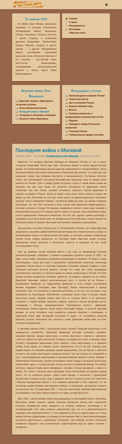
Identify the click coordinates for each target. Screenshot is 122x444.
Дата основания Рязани (81, 103)
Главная (73, 18)
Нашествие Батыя (78, 99)
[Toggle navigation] (106, 5)
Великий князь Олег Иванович (63, 156)
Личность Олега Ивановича (33, 119)
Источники (74, 29)
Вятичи (73, 110)
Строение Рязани (78, 131)
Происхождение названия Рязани (87, 95)
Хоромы (73, 120)
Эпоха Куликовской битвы (33, 108)
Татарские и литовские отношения (37, 115)
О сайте (73, 22)
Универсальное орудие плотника (86, 135)
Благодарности (77, 25)
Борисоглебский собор (81, 106)
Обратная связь (77, 33)
